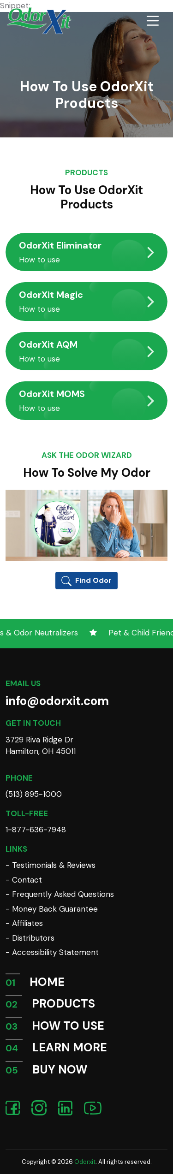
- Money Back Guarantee (52, 909)
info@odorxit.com (57, 701)
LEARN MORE (69, 1047)
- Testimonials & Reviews (50, 865)
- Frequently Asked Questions (60, 894)
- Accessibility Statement (52, 952)
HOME (47, 982)
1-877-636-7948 (36, 829)
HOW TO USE (68, 1025)
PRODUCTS (63, 1003)
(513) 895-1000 (34, 794)
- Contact (24, 880)
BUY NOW (59, 1069)
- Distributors (30, 938)
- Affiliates (24, 923)
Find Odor (86, 580)
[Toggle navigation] (152, 21)
